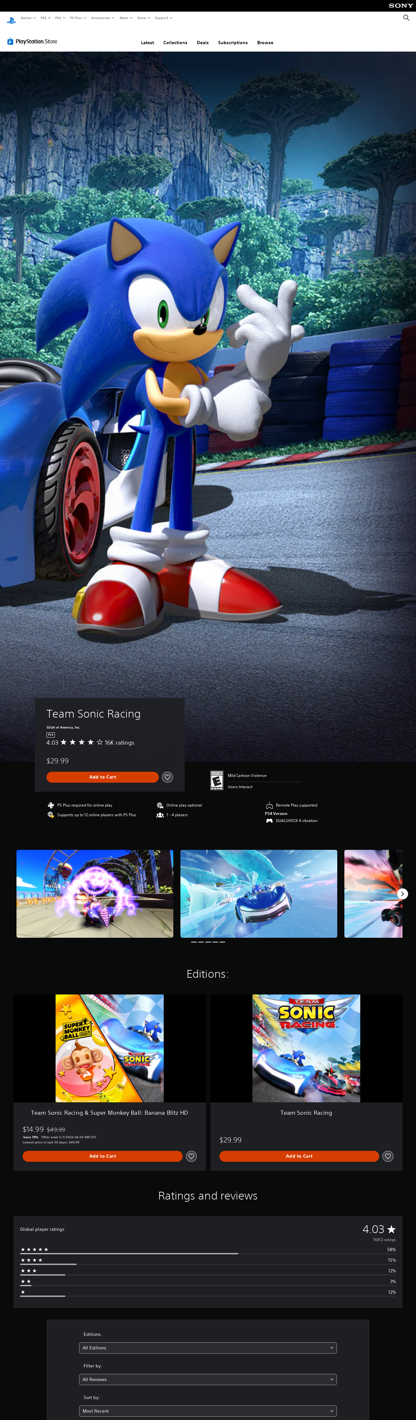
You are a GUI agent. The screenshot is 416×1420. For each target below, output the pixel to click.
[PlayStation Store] (33, 35)
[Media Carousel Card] (94, 888)
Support (161, 17)
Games (25, 17)
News (124, 17)
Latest (147, 36)
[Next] (402, 887)
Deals (203, 36)
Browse (265, 36)
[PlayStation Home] (11, 18)
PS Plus (76, 17)
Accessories (100, 17)
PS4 (58, 17)
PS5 (43, 17)
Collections (175, 36)
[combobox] (208, 1341)
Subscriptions (233, 36)
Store (141, 17)
